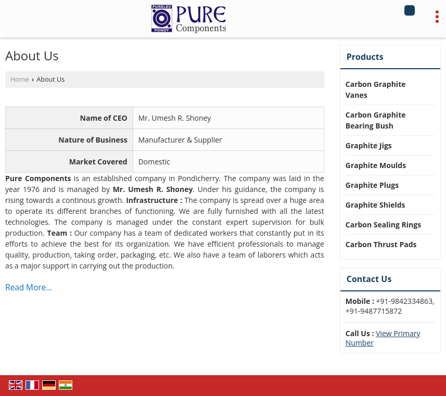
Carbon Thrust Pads (381, 244)
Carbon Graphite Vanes (376, 89)
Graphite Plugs (372, 185)
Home (19, 79)
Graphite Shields (375, 205)
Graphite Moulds (376, 165)
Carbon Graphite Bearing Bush (376, 120)
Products (365, 56)
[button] (383, 338)
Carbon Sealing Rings (383, 224)
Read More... (28, 287)
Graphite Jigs (369, 145)
